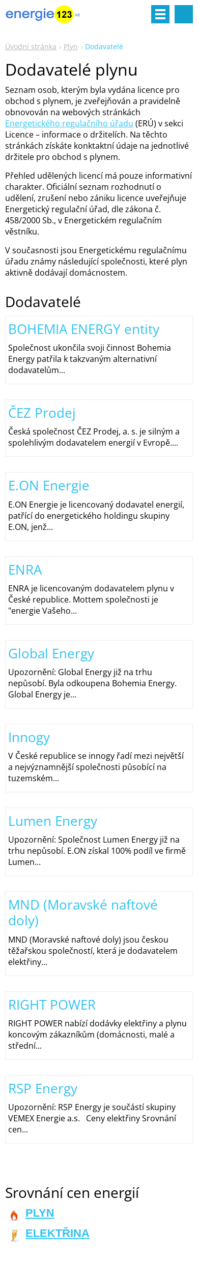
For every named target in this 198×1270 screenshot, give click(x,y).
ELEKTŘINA (57, 1233)
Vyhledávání (184, 14)
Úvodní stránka (30, 46)
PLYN (39, 1213)
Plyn (71, 46)
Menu (160, 14)
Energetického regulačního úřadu (69, 123)
